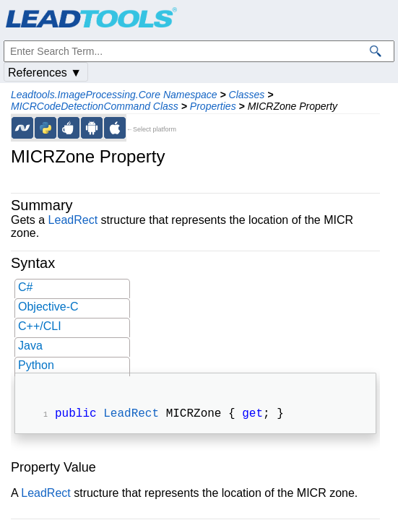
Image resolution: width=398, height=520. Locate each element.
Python (36, 365)
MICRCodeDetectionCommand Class (94, 106)
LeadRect (73, 220)
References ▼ (45, 72)
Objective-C (48, 306)
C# (25, 287)
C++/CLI (39, 326)
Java (30, 345)
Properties (213, 106)
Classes (247, 94)
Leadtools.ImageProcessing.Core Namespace (114, 94)
